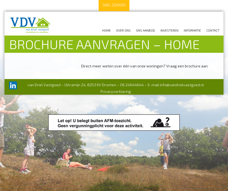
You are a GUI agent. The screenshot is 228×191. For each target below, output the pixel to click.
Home (106, 30)
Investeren (169, 30)
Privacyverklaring (115, 91)
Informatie (192, 30)
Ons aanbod (145, 30)
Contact (213, 30)
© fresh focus (209, 99)
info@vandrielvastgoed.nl (182, 85)
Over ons (123, 30)
